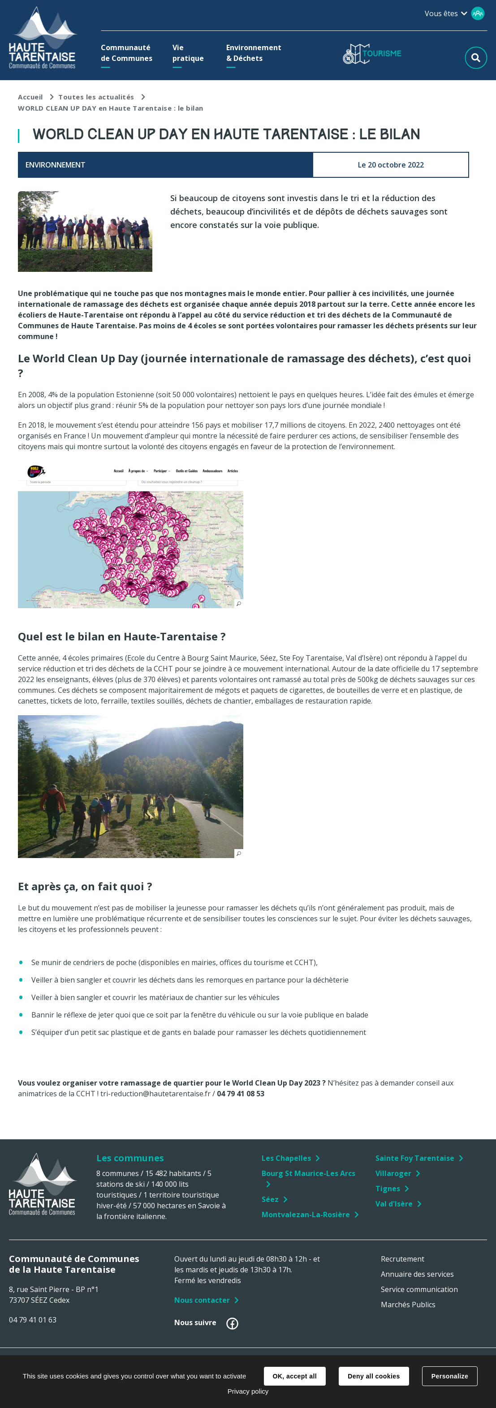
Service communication (419, 1289)
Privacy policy (248, 1391)
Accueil (30, 96)
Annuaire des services (417, 1274)
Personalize (449, 1376)
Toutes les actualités (96, 96)
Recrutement (402, 1259)
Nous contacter (202, 1300)
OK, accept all (295, 1376)
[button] (129, 53)
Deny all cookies (374, 1376)
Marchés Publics (408, 1304)
